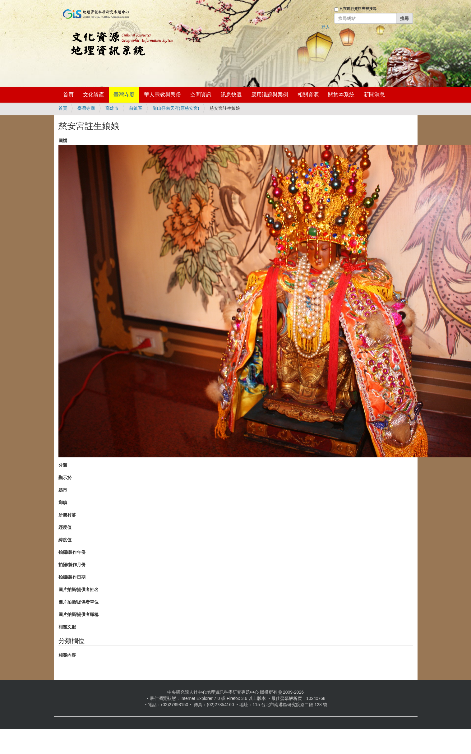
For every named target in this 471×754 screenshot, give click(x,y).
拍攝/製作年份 (72, 552)
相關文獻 (67, 626)
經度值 (65, 527)
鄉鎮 (62, 502)
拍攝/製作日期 (72, 577)
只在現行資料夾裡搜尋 (357, 9)
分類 (62, 465)
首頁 (68, 95)
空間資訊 (200, 95)
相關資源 (308, 95)
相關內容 (67, 655)
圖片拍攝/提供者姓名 (78, 589)
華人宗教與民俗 (162, 95)
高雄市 (111, 108)
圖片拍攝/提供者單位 (78, 601)
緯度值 (65, 539)
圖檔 (62, 140)
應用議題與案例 (269, 95)
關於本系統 (341, 95)
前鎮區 (135, 108)
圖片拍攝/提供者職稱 (78, 614)
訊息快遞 (231, 95)
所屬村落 (67, 514)
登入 (325, 27)
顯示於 (65, 477)
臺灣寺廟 (124, 95)
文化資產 (93, 95)
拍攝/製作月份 (72, 564)
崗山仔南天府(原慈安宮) (176, 108)
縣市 (62, 490)
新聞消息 (374, 95)
